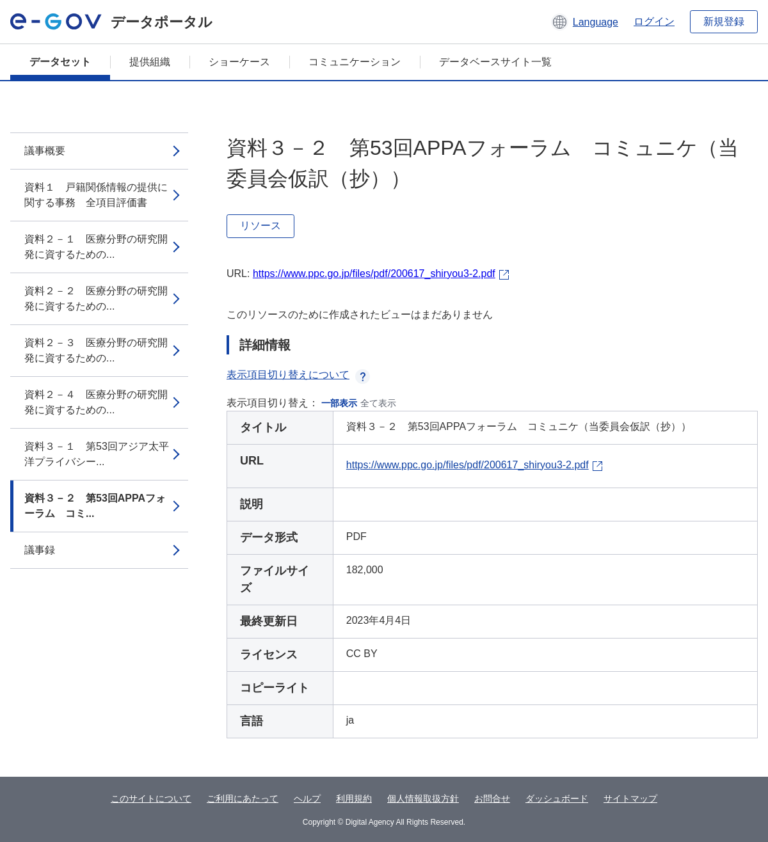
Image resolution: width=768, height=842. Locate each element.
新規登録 (723, 21)
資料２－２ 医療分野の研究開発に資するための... (96, 298)
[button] (584, 21)
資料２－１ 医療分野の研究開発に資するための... (96, 247)
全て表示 (378, 403)
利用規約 (354, 798)
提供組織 (149, 61)
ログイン (654, 21)
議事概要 (44, 150)
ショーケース (239, 61)
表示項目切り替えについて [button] (298, 374)
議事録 (39, 549)
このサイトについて (151, 798)
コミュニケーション (354, 61)
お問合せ (492, 798)
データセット (60, 61)
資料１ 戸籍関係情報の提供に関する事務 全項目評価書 (96, 195)
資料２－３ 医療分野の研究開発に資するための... (96, 350)
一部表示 (339, 403)
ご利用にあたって (242, 798)
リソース (260, 225)
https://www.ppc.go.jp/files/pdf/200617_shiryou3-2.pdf (374, 273)
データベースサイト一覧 (495, 61)
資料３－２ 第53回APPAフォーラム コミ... (95, 506)
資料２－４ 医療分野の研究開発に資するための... (96, 402)
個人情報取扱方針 (423, 798)
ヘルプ (307, 798)
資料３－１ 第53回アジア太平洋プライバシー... (96, 454)
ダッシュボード (556, 798)
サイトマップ (630, 798)
